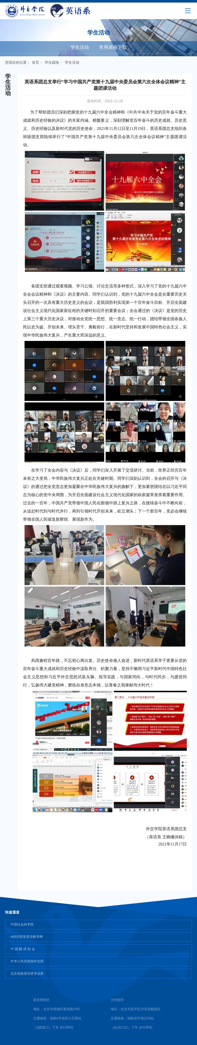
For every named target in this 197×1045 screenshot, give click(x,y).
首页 (35, 62)
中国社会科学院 (22, 924)
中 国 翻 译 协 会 (22, 949)
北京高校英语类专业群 (27, 973)
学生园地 (52, 62)
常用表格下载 (113, 47)
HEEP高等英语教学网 (26, 937)
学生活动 (80, 47)
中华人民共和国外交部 (27, 961)
